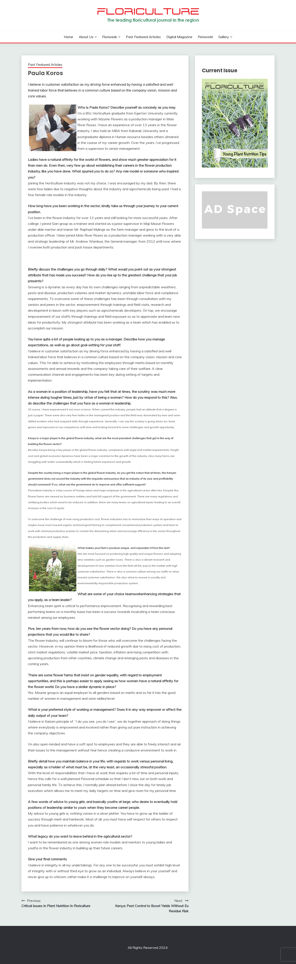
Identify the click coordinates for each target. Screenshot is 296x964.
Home (68, 37)
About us (86, 37)
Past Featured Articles (143, 37)
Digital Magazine (179, 37)
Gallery (223, 37)
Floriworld (205, 37)
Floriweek (109, 37)
